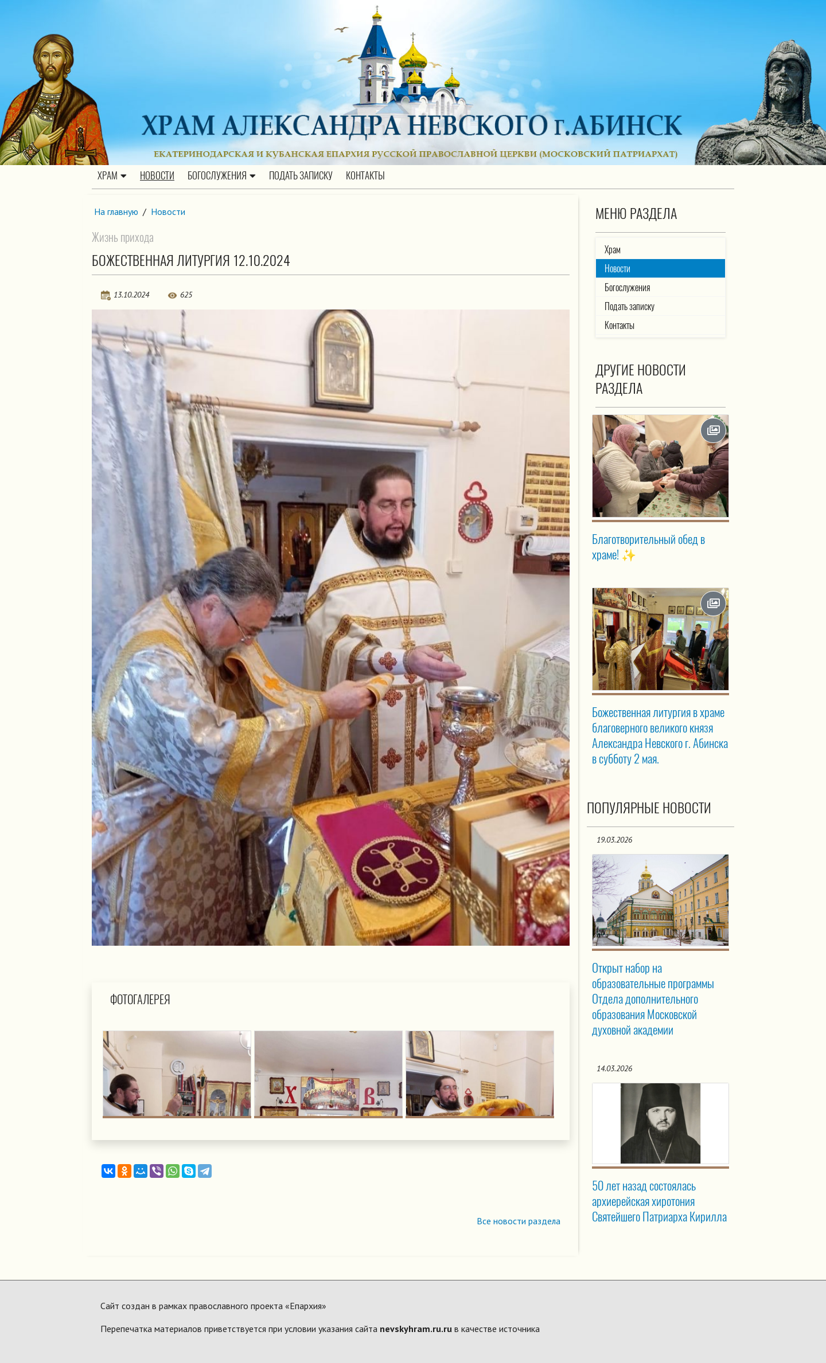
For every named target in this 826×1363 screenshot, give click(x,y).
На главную (116, 211)
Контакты (365, 176)
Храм (112, 176)
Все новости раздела (518, 1221)
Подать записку (301, 176)
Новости (157, 176)
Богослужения (222, 176)
